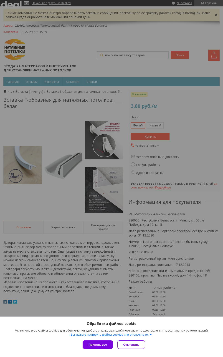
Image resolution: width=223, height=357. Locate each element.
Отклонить (131, 344)
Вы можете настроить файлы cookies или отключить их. (110, 334)
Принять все (98, 344)
